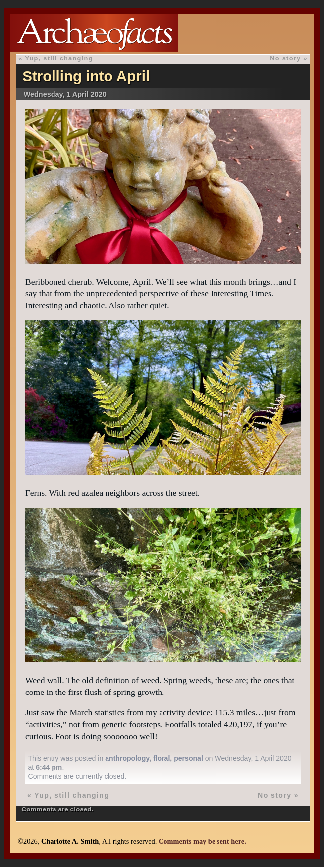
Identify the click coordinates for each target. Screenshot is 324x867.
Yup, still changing (59, 58)
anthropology (127, 758)
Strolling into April (86, 76)
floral (161, 758)
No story (285, 58)
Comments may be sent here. (202, 841)
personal (188, 758)
